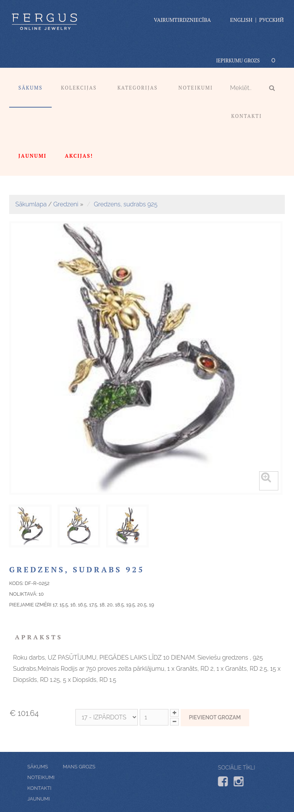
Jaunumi (58, 799)
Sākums (30, 87)
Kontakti (246, 116)
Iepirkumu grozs (238, 60)
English (241, 19)
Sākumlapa (31, 204)
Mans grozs (60, 767)
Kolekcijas (79, 87)
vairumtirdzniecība (182, 19)
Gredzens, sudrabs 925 (125, 204)
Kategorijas (138, 87)
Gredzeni (65, 204)
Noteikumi (195, 87)
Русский (271, 19)
